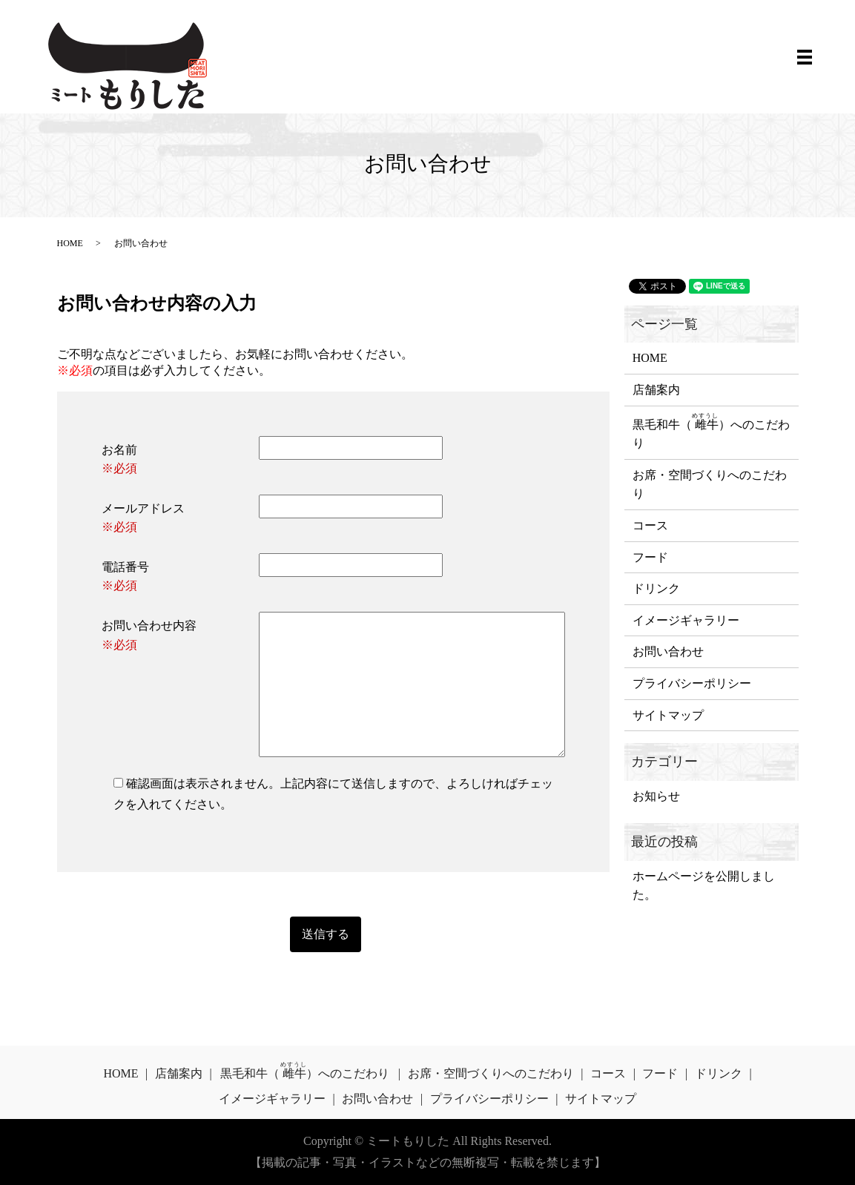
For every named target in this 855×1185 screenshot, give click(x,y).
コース (650, 525)
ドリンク (656, 588)
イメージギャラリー (686, 620)
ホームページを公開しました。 (704, 886)
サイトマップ (668, 715)
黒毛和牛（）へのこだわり (711, 431)
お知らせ (656, 796)
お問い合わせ (668, 651)
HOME (70, 243)
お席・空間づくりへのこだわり (710, 485)
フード (650, 557)
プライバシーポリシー (692, 683)
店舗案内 (656, 389)
